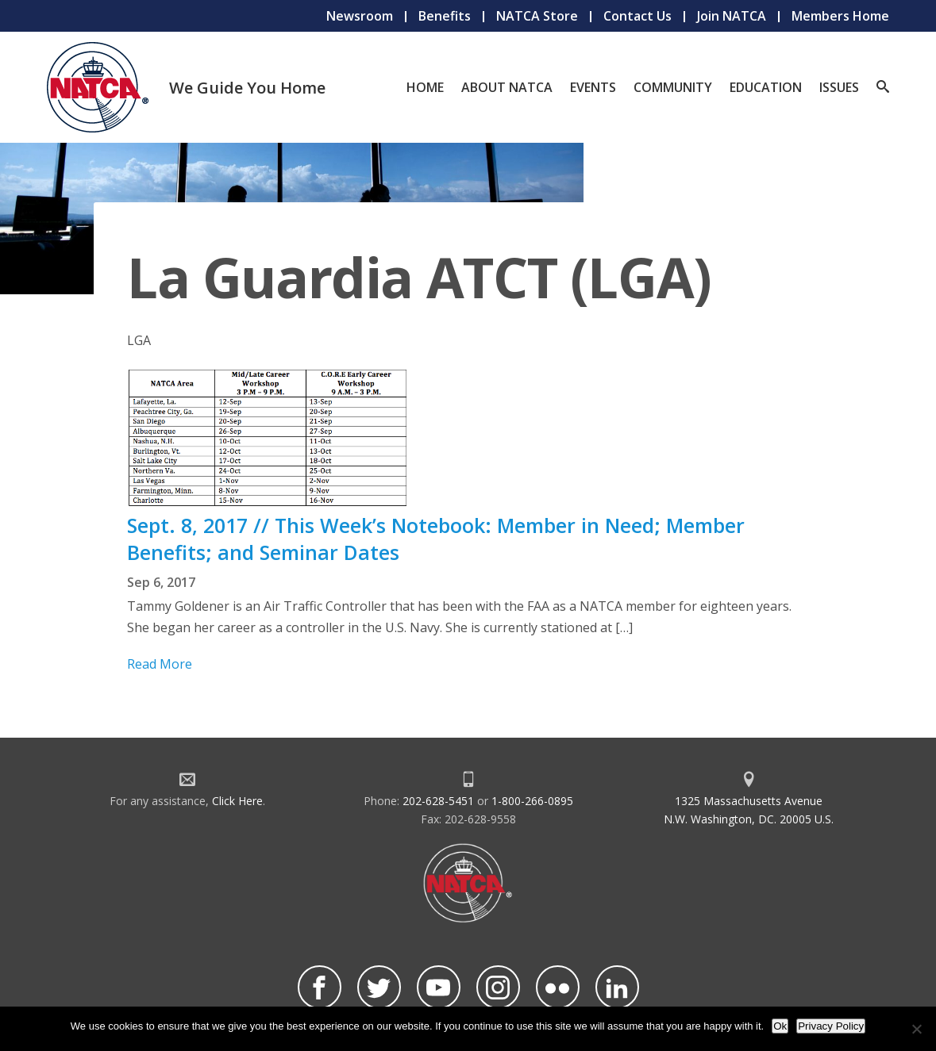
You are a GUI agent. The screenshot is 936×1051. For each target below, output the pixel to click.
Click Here (237, 800)
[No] (916, 1029)
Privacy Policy (831, 1026)
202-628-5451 (438, 800)
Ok (780, 1026)
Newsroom (359, 16)
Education (766, 87)
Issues (839, 87)
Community (673, 87)
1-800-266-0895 (532, 800)
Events (593, 87)
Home (425, 87)
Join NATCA (731, 16)
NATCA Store (537, 16)
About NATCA (507, 87)
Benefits (444, 16)
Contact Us (637, 16)
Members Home (840, 16)
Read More (159, 664)
